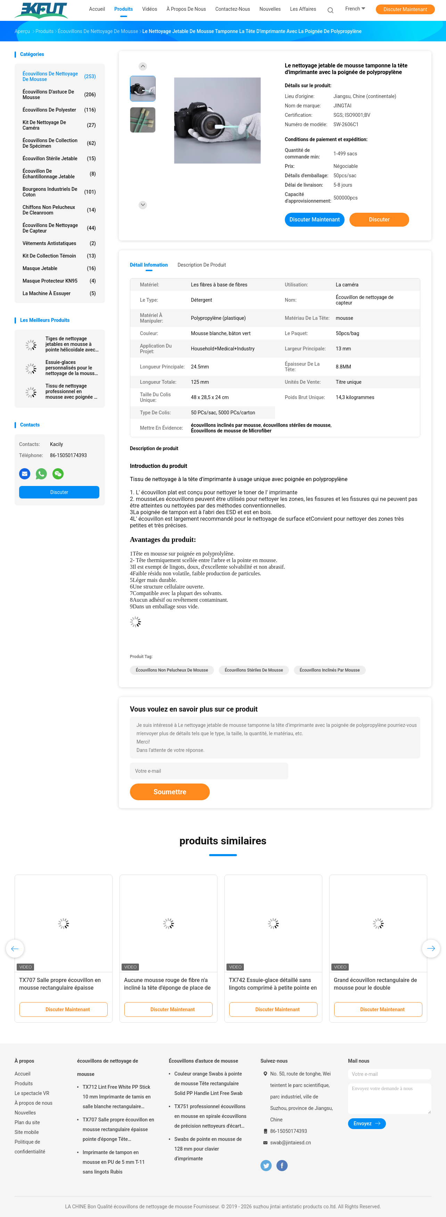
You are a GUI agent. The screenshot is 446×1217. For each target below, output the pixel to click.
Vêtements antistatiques (59, 243)
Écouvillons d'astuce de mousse (59, 94)
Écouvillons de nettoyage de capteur (59, 228)
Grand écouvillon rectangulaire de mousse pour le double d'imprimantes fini (375, 988)
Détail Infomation (149, 265)
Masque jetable (59, 268)
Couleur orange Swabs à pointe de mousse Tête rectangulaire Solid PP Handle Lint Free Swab (208, 1083)
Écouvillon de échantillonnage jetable (59, 173)
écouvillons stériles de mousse (254, 670)
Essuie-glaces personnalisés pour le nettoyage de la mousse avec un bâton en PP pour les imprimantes (71, 367)
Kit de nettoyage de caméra (59, 125)
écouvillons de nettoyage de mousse (59, 76)
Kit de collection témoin (59, 255)
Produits (24, 1083)
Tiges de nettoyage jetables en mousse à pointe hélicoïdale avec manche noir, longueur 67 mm (70, 344)
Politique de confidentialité (30, 1146)
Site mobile (27, 1132)
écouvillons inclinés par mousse (330, 670)
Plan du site (27, 1122)
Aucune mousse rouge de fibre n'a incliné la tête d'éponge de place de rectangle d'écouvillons (167, 988)
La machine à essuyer (59, 293)
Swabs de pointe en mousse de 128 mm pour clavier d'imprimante (208, 1148)
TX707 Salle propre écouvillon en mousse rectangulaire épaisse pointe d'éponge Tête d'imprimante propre (118, 1130)
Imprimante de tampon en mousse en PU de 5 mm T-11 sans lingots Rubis (114, 1162)
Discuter (59, 492)
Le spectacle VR (32, 1093)
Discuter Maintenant (405, 9)
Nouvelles (25, 1112)
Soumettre (170, 792)
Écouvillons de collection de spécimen (59, 143)
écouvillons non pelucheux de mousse (172, 670)
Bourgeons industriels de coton (59, 191)
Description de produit (201, 265)
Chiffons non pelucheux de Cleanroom (59, 210)
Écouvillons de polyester (59, 109)
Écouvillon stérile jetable (59, 158)
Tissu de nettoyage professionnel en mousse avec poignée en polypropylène (72, 391)
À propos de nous (33, 1103)
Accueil (23, 1074)
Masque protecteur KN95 (59, 280)
